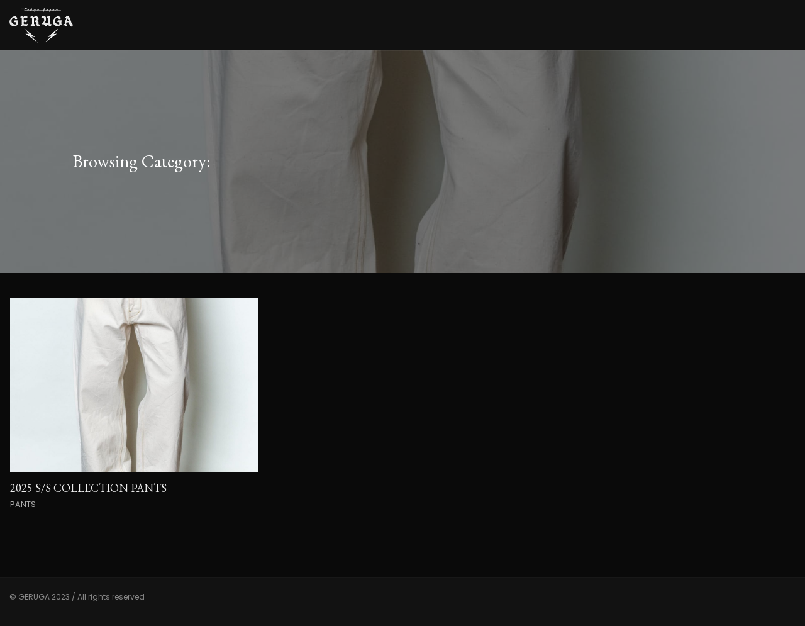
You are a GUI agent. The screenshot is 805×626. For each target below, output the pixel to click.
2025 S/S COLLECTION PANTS (88, 488)
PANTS (23, 504)
